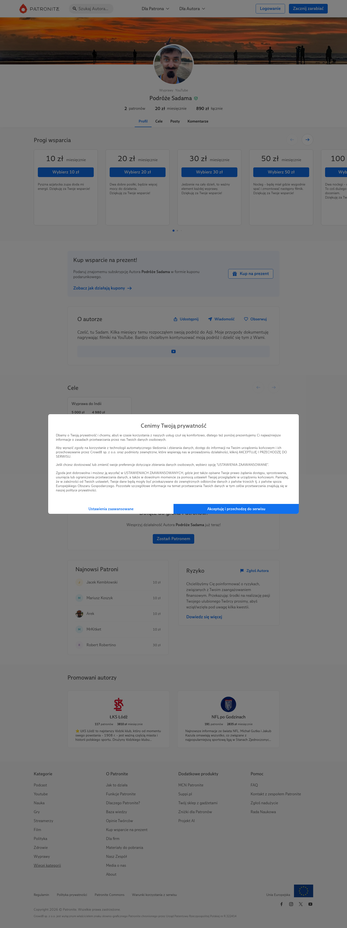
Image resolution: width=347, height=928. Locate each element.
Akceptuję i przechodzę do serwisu (236, 508)
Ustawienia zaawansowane (110, 508)
